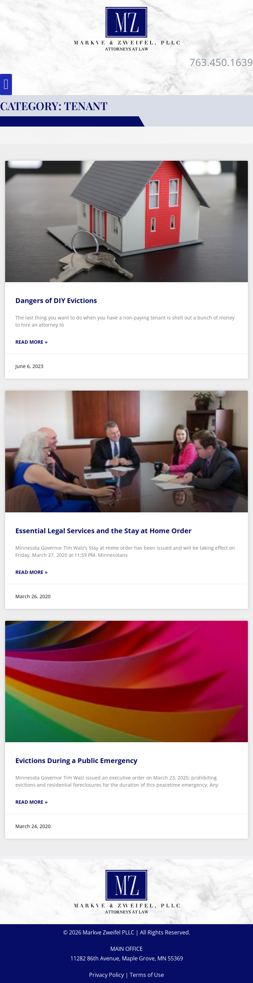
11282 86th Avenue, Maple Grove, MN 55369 (126, 958)
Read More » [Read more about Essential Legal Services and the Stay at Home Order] (31, 572)
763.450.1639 (221, 62)
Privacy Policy (106, 975)
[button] (6, 84)
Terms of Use (147, 975)
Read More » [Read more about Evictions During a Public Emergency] (31, 802)
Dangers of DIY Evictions (56, 300)
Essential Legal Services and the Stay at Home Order (103, 530)
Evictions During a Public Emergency (76, 760)
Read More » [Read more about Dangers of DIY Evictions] (31, 342)
